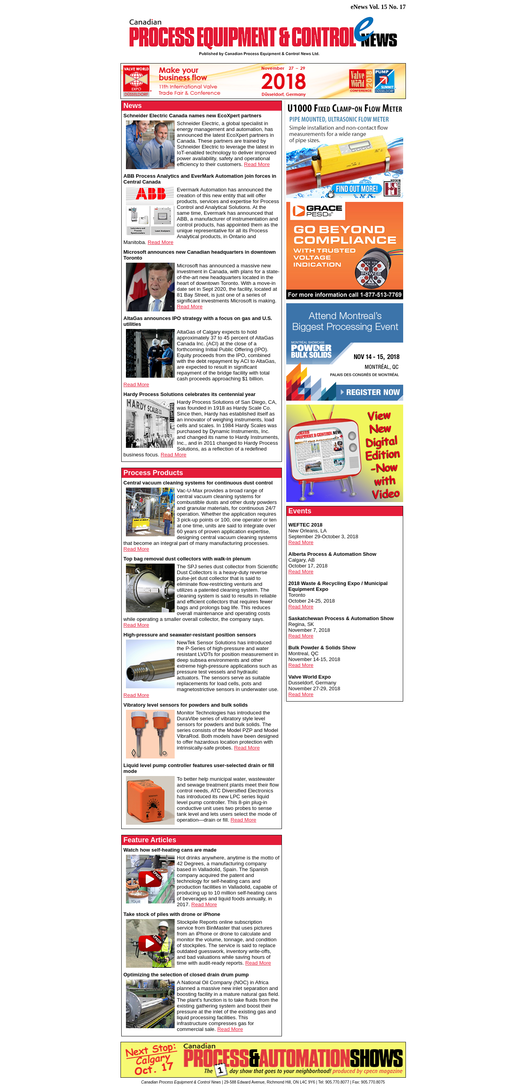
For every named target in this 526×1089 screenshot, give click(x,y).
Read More (257, 164)
